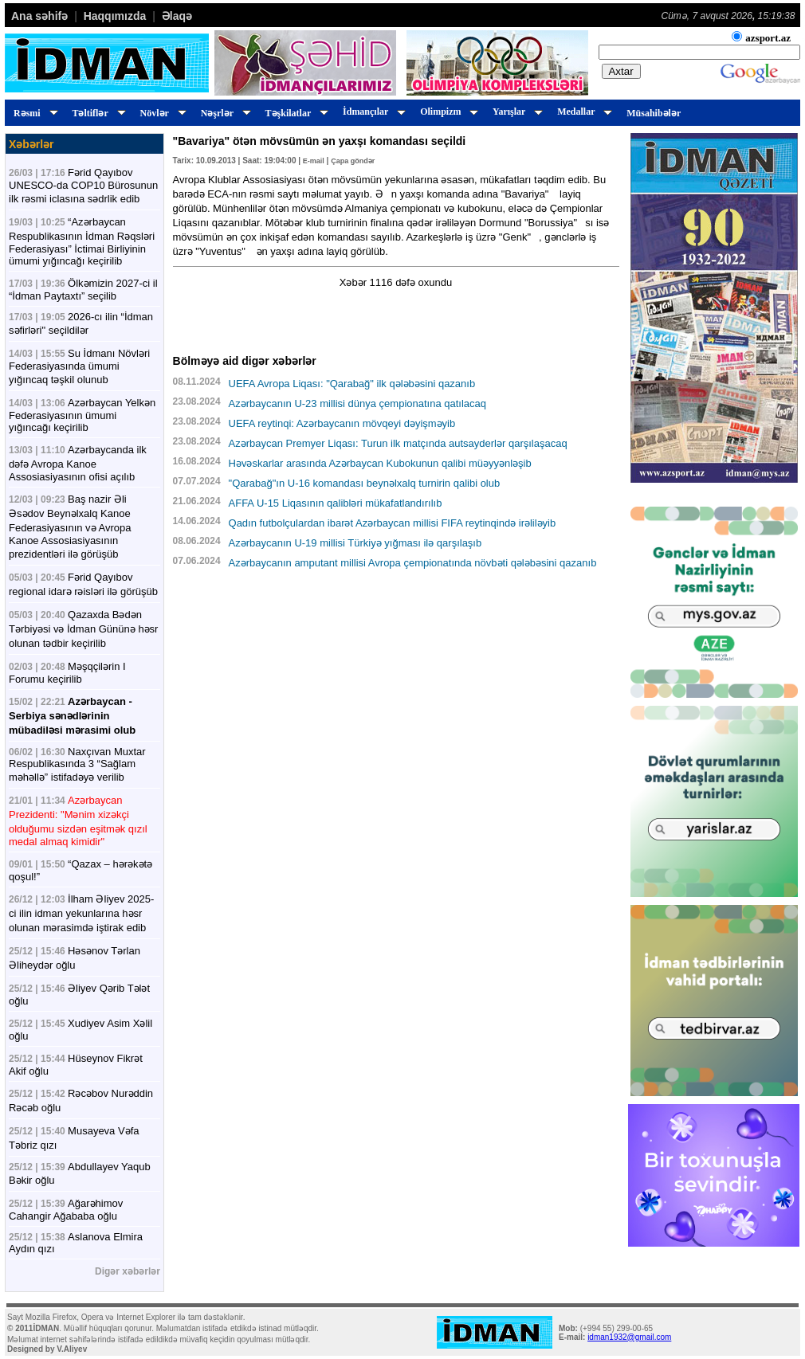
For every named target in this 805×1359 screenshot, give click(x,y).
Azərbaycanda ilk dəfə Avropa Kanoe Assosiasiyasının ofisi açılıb (78, 463)
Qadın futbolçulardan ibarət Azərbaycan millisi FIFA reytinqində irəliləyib (392, 523)
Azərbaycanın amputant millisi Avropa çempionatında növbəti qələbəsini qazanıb (413, 563)
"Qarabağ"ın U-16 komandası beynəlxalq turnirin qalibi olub (365, 483)
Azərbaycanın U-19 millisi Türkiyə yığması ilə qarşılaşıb (355, 543)
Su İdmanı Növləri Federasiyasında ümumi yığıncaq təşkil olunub (79, 366)
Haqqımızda (115, 16)
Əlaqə (177, 16)
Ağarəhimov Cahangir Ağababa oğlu (66, 1209)
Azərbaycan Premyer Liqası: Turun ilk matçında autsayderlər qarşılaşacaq (398, 443)
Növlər (161, 113)
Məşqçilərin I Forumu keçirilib (67, 672)
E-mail (313, 161)
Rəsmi (33, 113)
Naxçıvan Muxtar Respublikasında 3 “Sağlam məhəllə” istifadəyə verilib (77, 764)
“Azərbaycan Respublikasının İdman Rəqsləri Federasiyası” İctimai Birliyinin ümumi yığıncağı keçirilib (82, 241)
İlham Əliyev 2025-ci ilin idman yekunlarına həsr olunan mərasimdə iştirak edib (81, 913)
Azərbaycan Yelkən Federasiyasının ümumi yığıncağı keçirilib (82, 415)
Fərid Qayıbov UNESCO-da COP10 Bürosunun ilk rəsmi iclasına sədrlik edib (83, 185)
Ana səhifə (39, 16)
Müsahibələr (653, 113)
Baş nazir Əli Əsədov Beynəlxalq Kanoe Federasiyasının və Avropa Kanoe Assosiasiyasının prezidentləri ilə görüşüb (70, 526)
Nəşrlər (223, 113)
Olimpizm (446, 111)
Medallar (582, 111)
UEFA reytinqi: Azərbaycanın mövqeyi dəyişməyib (342, 423)
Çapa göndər (353, 161)
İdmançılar (372, 111)
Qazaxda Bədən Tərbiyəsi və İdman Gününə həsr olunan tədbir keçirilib (83, 629)
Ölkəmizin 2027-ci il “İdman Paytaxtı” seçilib (83, 289)
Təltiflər (97, 113)
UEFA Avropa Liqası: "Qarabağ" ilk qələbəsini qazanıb (352, 384)
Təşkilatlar (294, 113)
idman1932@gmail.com (629, 1337)
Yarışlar (515, 111)
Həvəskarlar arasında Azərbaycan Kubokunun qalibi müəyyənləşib (380, 463)
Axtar (621, 71)
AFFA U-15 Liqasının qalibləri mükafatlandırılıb (335, 503)
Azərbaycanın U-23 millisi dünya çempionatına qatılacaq (358, 403)
